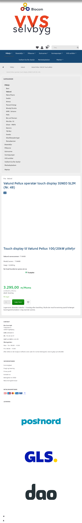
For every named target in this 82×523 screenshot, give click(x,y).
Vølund (9, 178)
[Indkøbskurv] (47, 47)
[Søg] (77, 47)
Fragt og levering (9, 368)
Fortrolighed (8, 365)
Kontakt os (7, 374)
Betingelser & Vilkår (10, 377)
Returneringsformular (10, 381)
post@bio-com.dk (13, 339)
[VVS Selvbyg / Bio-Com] (32, 20)
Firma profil (7, 371)
